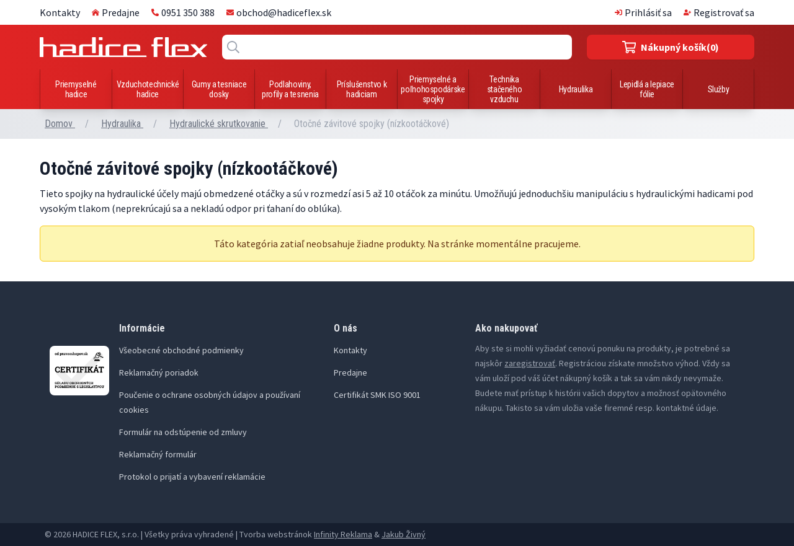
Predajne (116, 12)
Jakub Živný (403, 534)
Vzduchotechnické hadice (148, 89)
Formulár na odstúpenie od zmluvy (183, 432)
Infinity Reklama (343, 534)
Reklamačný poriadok (158, 372)
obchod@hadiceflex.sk (278, 12)
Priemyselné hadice (75, 89)
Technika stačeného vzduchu (504, 89)
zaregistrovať (529, 363)
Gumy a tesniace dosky (219, 89)
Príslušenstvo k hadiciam (362, 89)
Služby (718, 89)
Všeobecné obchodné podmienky (181, 350)
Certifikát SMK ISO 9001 (377, 394)
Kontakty (60, 12)
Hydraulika (576, 89)
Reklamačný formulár (158, 454)
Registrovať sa (719, 12)
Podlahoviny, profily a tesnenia (290, 89)
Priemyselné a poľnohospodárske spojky (433, 89)
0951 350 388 (183, 12)
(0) (671, 47)
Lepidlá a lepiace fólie (647, 89)
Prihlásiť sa (643, 12)
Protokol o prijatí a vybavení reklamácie (192, 476)
